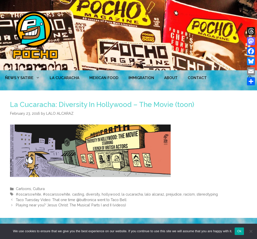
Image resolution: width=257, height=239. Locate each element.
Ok (239, 231)
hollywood (111, 194)
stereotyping (207, 194)
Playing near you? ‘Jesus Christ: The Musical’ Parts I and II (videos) (71, 205)
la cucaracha (132, 194)
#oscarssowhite (56, 194)
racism (189, 194)
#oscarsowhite (28, 194)
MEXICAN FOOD (103, 78)
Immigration (141, 78)
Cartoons (23, 189)
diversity (93, 194)
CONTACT (197, 78)
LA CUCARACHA (64, 78)
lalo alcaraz (154, 194)
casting (78, 194)
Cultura (39, 189)
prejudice (174, 194)
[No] (250, 231)
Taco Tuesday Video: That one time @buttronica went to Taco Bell (71, 200)
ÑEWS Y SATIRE (25, 77)
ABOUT (171, 78)
